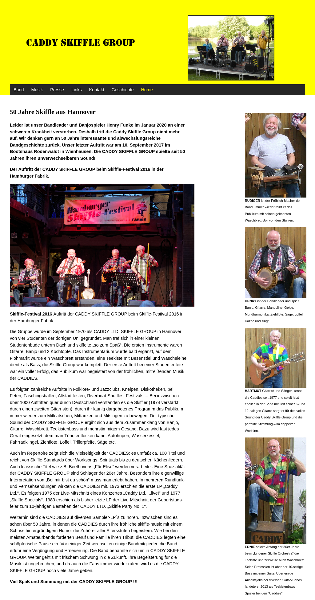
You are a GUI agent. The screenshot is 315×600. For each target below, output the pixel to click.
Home (147, 89)
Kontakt (96, 89)
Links (76, 89)
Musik (37, 89)
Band (19, 89)
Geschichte (122, 89)
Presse (57, 89)
